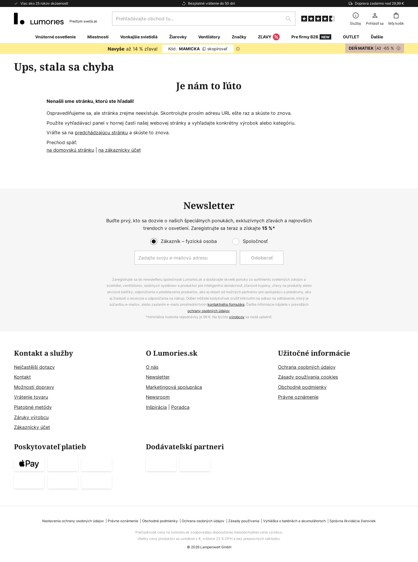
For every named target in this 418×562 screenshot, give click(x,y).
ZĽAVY (269, 37)
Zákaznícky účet (32, 427)
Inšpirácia (156, 407)
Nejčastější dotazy (34, 367)
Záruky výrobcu (31, 417)
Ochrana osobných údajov (307, 367)
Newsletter (158, 377)
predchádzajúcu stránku (101, 132)
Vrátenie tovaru (31, 397)
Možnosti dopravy (34, 387)
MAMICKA (197, 48)
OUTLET (351, 36)
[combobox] (203, 18)
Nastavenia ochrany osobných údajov (73, 520)
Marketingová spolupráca (174, 387)
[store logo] (55, 18)
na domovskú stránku (70, 150)
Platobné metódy (33, 407)
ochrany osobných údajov (208, 310)
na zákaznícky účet (119, 150)
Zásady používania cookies (308, 377)
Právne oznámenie (298, 397)
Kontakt (22, 377)
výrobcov (237, 317)
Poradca (180, 407)
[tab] (77, 390)
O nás (152, 367)
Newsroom (158, 397)
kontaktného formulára (226, 304)
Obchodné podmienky (302, 387)
